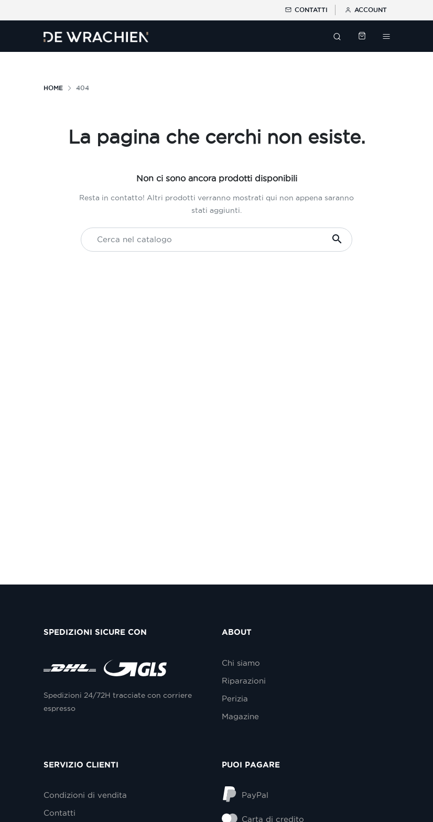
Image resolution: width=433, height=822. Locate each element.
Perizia (235, 698)
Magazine (240, 716)
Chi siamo (241, 662)
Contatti (306, 9)
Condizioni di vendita (85, 795)
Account (365, 9)
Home (53, 87)
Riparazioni (244, 680)
